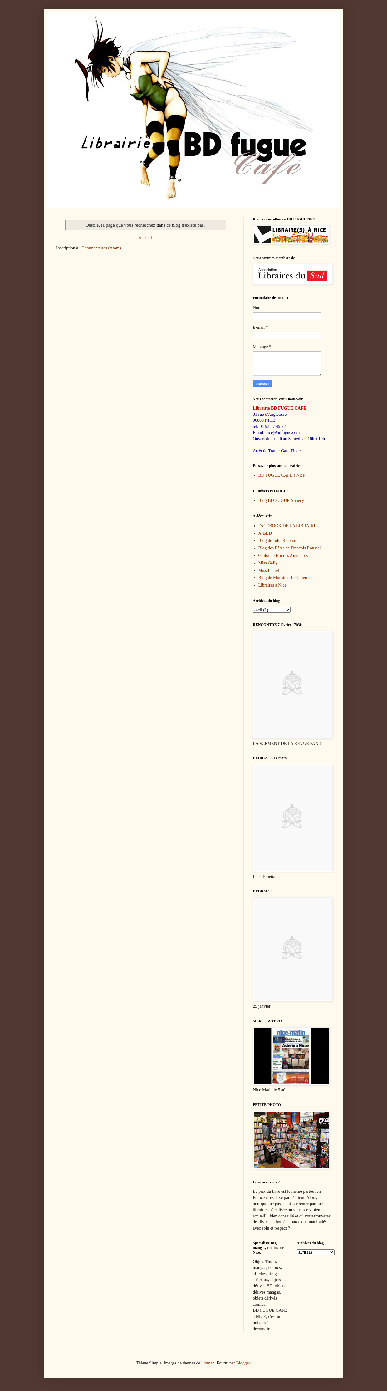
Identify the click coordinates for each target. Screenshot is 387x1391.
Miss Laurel (268, 570)
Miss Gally (268, 563)
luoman (207, 1363)
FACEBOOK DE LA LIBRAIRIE (288, 525)
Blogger (243, 1363)
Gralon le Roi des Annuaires (283, 555)
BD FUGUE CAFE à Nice (281, 475)
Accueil (145, 237)
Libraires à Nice (272, 585)
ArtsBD (265, 533)
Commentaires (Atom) (101, 248)
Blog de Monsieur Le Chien (282, 577)
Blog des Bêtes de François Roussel (289, 548)
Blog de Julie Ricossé (277, 540)
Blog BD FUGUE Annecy (281, 500)
